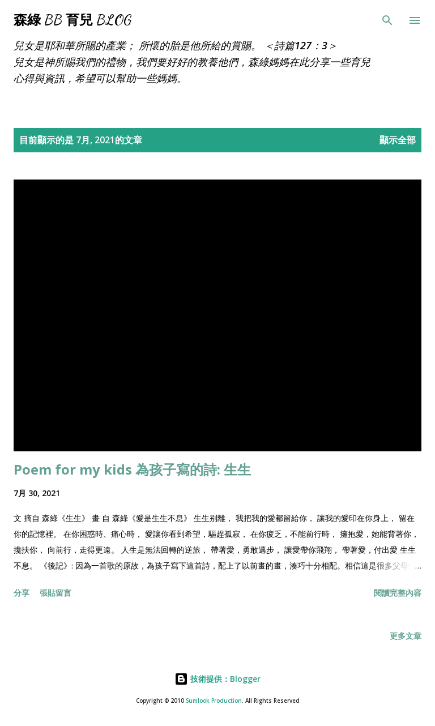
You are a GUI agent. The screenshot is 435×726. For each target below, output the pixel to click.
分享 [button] (21, 592)
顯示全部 (397, 140)
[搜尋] (387, 20)
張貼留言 (55, 592)
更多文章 (405, 635)
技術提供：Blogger (217, 678)
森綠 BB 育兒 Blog (72, 20)
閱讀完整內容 (397, 592)
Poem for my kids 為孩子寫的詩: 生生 (132, 469)
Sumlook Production (214, 700)
